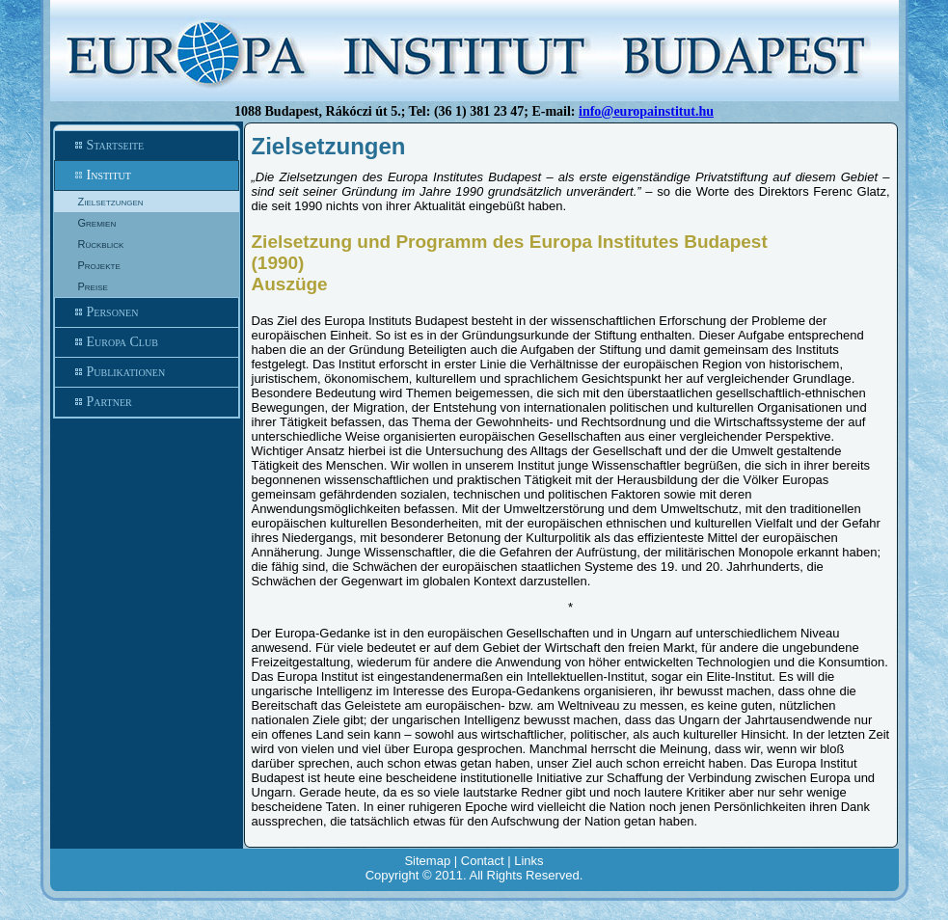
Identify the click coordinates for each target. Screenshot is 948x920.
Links (528, 860)
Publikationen (146, 372)
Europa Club (146, 342)
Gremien (97, 223)
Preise (93, 286)
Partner (146, 402)
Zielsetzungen (111, 201)
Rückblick (101, 244)
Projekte (99, 265)
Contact (482, 860)
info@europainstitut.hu (646, 111)
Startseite (146, 145)
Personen (146, 312)
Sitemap (427, 860)
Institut (146, 175)
